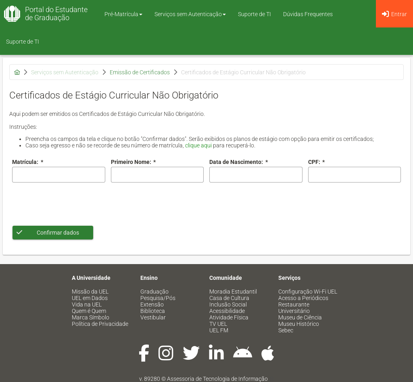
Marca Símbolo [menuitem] (90, 317)
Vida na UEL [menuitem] (87, 304)
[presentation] (73, 204)
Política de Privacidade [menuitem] (100, 324)
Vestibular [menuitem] (153, 317)
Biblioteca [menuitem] (152, 311)
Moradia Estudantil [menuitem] (233, 291)
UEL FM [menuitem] (218, 330)
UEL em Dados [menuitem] (90, 298)
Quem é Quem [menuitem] (89, 311)
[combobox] (255, 175)
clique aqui (198, 145)
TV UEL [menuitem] (218, 324)
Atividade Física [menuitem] (228, 317)
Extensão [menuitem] (152, 304)
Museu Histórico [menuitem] (298, 324)
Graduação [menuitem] (154, 291)
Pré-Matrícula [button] (123, 14)
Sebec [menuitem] (285, 330)
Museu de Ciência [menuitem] (300, 317)
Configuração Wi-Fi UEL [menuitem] (307, 291)
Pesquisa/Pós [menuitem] (157, 298)
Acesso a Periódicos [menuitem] (303, 298)
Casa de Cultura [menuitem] (229, 298)
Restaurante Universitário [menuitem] (294, 307)
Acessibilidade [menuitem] (227, 311)
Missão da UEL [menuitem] (90, 291)
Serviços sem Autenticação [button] (190, 14)
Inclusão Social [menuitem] (228, 304)
